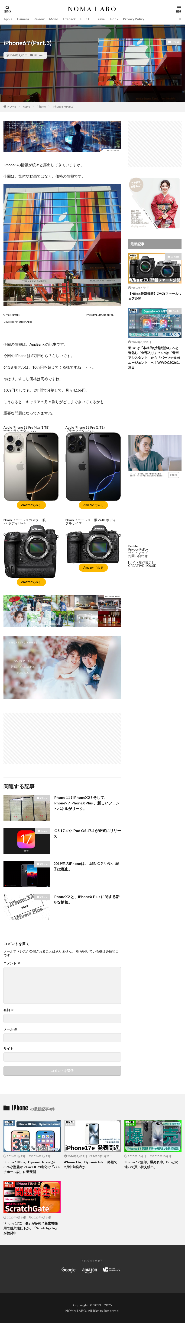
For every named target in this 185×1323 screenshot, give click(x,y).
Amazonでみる (31, 505)
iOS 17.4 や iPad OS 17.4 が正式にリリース (87, 833)
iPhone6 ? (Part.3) (64, 106)
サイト (8, 1048)
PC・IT (85, 19)
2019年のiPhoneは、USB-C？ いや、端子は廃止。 (86, 866)
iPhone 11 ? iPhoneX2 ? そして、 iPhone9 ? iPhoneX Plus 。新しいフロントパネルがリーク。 (86, 803)
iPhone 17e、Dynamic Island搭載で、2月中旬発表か (92, 1164)
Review (39, 19)
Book (114, 19)
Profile (133, 546)
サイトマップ (138, 553)
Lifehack (69, 19)
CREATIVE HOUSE (142, 565)
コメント (11, 963)
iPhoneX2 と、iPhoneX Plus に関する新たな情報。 (86, 899)
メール (10, 1029)
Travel (101, 19)
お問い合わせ (138, 556)
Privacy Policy (133, 19)
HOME (11, 106)
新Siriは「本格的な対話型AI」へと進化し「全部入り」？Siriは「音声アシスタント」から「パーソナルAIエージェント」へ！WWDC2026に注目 (154, 357)
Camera (23, 19)
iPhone (38, 55)
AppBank (37, 344)
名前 (8, 1010)
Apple (7, 19)
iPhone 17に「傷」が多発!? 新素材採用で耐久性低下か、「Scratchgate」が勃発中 (30, 1228)
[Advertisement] (33, 736)
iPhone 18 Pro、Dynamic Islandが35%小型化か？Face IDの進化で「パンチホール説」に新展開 (31, 1167)
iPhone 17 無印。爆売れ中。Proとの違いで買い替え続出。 (151, 1164)
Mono (53, 19)
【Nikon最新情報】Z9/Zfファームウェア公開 (155, 296)
